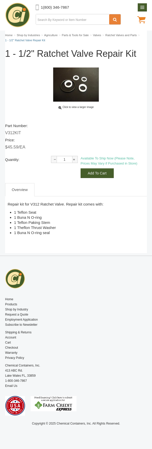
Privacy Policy (14, 358)
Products (11, 304)
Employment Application (21, 319)
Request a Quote (16, 314)
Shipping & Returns (18, 332)
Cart (8, 342)
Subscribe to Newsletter (21, 324)
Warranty (11, 353)
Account (10, 337)
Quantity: (12, 160)
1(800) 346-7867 (55, 7)
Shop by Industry (16, 309)
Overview (20, 189)
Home (9, 299)
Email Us (11, 386)
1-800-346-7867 (16, 381)
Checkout (11, 347)
